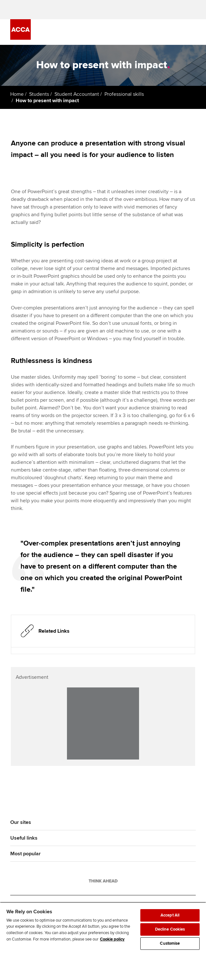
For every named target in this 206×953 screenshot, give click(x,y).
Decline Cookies (170, 929)
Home (17, 94)
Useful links (23, 838)
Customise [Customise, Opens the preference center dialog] (170, 943)
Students (39, 94)
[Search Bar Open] (174, 32)
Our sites (20, 822)
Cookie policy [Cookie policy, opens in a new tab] (112, 939)
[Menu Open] (192, 32)
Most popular (25, 853)
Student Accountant (76, 94)
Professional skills (124, 94)
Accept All (170, 915)
